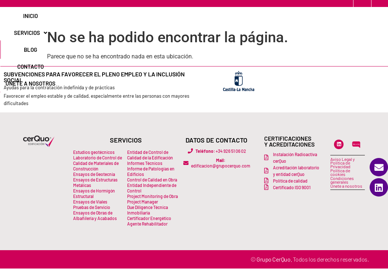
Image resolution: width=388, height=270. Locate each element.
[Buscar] (367, 17)
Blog (193, 17)
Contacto (224, 17)
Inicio (124, 17)
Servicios (159, 17)
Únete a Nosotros (273, 17)
